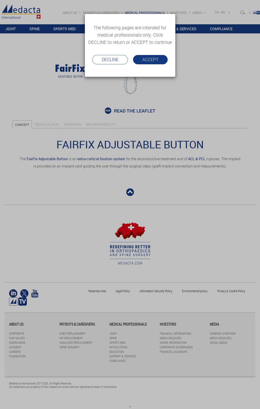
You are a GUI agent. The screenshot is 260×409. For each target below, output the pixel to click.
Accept (150, 59)
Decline (110, 59)
